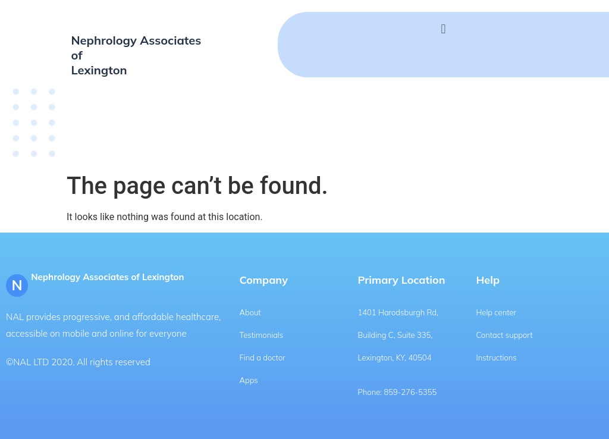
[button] (443, 29)
